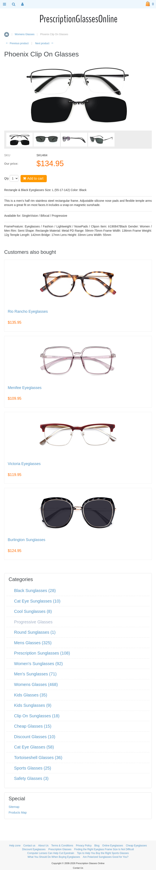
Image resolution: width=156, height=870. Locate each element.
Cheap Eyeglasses (136, 845)
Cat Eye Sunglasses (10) (37, 601)
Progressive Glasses (33, 622)
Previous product (17, 43)
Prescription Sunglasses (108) (42, 653)
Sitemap (14, 807)
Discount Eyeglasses (34, 849)
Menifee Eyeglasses (25, 388)
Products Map (18, 812)
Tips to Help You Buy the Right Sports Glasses (103, 853)
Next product (44, 43)
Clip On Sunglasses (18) (37, 716)
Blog (96, 845)
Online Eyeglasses (112, 845)
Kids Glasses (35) (30, 695)
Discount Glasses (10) (34, 736)
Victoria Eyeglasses (24, 464)
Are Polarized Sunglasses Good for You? (105, 856)
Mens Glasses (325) (33, 642)
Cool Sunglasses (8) (33, 611)
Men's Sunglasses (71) (35, 674)
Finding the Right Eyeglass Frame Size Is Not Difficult (104, 849)
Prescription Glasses (59, 849)
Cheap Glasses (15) (32, 726)
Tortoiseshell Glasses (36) (38, 757)
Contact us (29, 845)
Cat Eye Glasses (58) (34, 747)
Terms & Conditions (62, 845)
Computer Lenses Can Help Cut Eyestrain (50, 853)
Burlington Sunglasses (26, 540)
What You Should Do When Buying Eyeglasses (54, 856)
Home (6, 34)
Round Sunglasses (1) (35, 632)
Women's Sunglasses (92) (38, 663)
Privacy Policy (84, 845)
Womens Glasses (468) (36, 684)
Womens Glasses (24, 34)
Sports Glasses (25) (32, 768)
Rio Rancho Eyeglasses (28, 312)
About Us (43, 845)
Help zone (15, 845)
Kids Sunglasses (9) (32, 705)
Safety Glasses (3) (31, 778)
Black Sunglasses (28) (35, 590)
